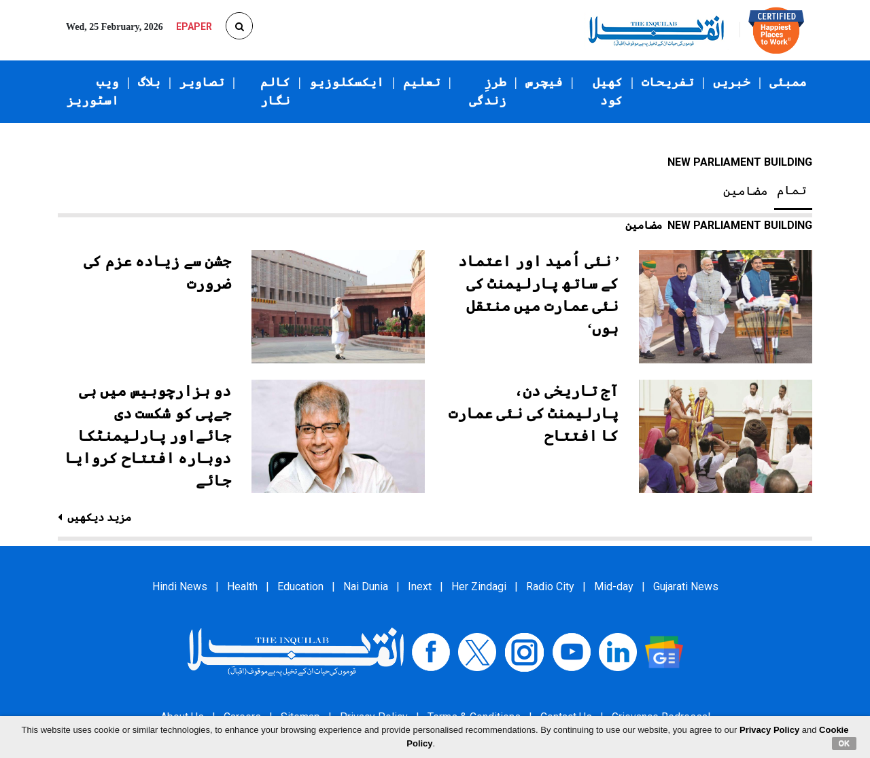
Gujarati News (685, 586)
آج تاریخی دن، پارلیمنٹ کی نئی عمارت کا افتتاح (534, 413)
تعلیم (421, 82)
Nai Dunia (365, 586)
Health (242, 586)
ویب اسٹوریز (93, 91)
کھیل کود (608, 91)
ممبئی (788, 82)
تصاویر (201, 82)
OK (844, 743)
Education (300, 586)
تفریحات (668, 82)
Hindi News (179, 586)
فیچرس (544, 82)
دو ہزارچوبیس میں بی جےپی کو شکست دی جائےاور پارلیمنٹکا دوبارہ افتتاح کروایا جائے (148, 435)
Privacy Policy (769, 730)
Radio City (550, 586)
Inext (420, 586)
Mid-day (613, 586)
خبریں (731, 82)
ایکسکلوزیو (346, 82)
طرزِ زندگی (487, 91)
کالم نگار (275, 91)
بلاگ (149, 82)
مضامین (745, 191)
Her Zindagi (478, 586)
